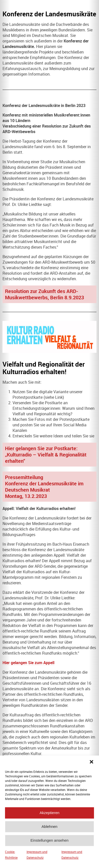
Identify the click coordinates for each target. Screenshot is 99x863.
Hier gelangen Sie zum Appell (28, 662)
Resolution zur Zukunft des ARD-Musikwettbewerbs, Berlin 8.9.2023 (44, 294)
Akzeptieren (49, 819)
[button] (91, 767)
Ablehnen (49, 833)
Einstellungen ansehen (50, 846)
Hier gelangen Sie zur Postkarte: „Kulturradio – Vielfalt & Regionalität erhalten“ (45, 454)
